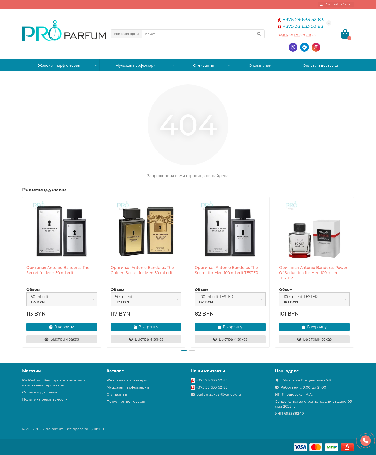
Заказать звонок (297, 35)
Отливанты (203, 65)
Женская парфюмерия (59, 65)
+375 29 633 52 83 (212, 380)
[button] (184, 350)
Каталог (115, 370)
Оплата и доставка (320, 65)
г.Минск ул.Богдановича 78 (305, 380)
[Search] (203, 33)
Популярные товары (126, 401)
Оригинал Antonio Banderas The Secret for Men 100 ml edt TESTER (226, 270)
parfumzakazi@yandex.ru (218, 394)
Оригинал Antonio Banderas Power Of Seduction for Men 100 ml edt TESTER (313, 272)
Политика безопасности (45, 399)
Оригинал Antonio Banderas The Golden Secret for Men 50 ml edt (142, 270)
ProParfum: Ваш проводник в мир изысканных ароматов (53, 382)
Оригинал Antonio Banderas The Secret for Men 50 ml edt (58, 270)
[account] (336, 4)
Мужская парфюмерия (136, 65)
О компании (260, 65)
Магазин (31, 370)
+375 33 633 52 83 (212, 387)
